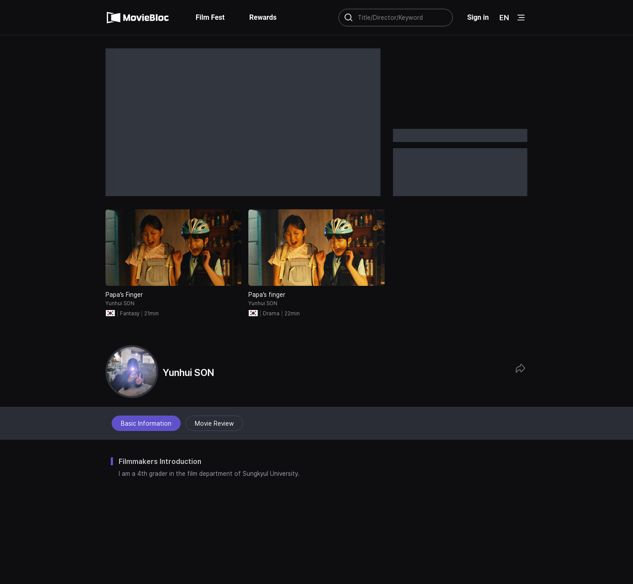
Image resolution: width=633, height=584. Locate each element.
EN (504, 17)
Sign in (478, 17)
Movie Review (214, 423)
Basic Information (146, 423)
